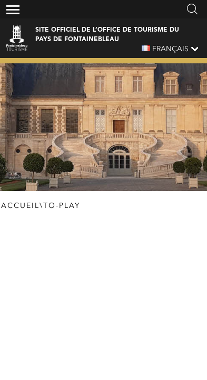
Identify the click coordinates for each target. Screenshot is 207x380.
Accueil (20, 206)
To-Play (61, 206)
